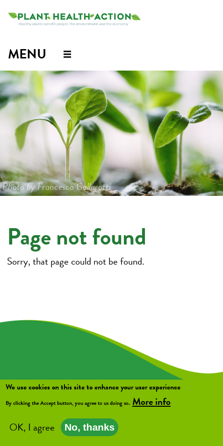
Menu (27, 54)
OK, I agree (32, 428)
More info (151, 403)
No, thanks (90, 428)
